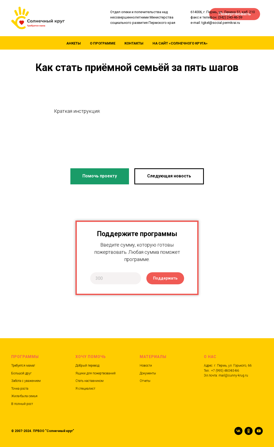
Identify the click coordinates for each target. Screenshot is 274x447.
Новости (146, 365)
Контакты (133, 43)
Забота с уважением (26, 381)
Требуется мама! (23, 365)
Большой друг (21, 373)
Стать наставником (89, 381)
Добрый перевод (87, 365)
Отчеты (145, 381)
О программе (102, 43)
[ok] (249, 431)
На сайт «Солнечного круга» (180, 43)
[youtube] (259, 431)
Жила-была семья (24, 396)
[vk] (238, 431)
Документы (148, 373)
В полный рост (22, 404)
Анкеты (73, 43)
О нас (210, 357)
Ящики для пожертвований (95, 373)
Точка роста (19, 388)
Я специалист (85, 388)
